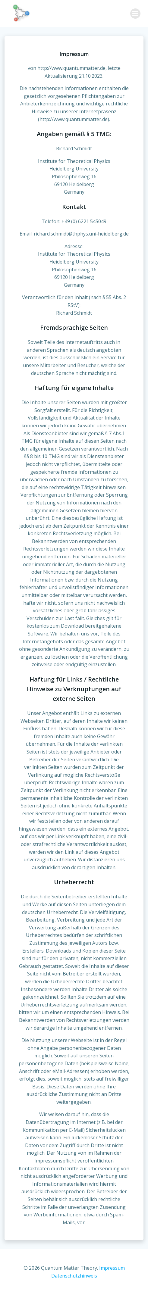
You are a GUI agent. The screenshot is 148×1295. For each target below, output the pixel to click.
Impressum (112, 1268)
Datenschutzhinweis (74, 1275)
